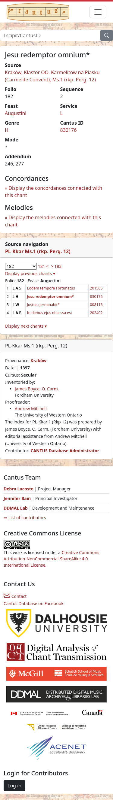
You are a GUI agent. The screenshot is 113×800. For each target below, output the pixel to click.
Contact (15, 596)
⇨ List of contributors (25, 517)
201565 (96, 288)
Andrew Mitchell (31, 408)
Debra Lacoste (18, 489)
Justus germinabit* (43, 304)
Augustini (15, 113)
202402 (96, 312)
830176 (68, 130)
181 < (43, 266)
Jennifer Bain (18, 498)
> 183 (56, 266)
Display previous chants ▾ (30, 273)
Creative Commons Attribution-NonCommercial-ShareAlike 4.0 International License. (51, 559)
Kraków (38, 360)
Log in (14, 785)
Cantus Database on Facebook (34, 603)
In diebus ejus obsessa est (49, 312)
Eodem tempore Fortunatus (51, 288)
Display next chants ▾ (26, 326)
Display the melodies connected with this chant (53, 221)
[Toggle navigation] (97, 12)
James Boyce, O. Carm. (37, 389)
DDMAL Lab (16, 508)
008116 (96, 304)
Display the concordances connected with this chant (53, 191)
